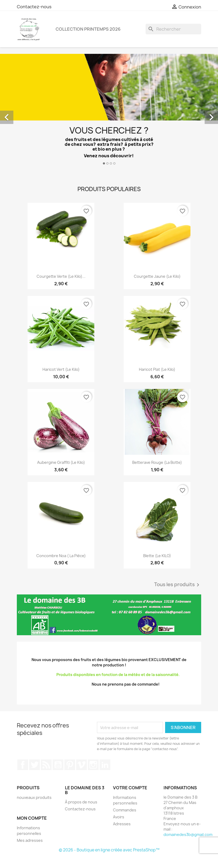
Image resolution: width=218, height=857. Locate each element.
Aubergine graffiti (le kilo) (61, 462)
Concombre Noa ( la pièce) (61, 555)
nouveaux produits (34, 797)
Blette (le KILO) (157, 555)
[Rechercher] (173, 29)
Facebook (22, 764)
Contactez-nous (34, 7)
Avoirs (118, 816)
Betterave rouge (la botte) (157, 462)
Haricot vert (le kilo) (61, 369)
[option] (109, 111)
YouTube (58, 764)
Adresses (122, 823)
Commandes (124, 809)
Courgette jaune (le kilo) (157, 276)
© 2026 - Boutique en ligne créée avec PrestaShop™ (109, 850)
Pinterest (69, 764)
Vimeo (81, 764)
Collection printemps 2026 (88, 29)
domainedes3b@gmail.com (188, 834)
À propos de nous (81, 801)
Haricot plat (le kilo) (157, 369)
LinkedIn (105, 764)
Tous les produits (177, 585)
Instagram (93, 764)
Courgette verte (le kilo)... (61, 276)
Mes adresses (30, 840)
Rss (46, 764)
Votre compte (130, 788)
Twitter (34, 764)
